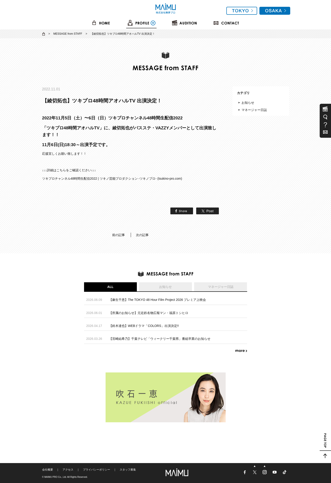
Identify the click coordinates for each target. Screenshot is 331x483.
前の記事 (118, 235)
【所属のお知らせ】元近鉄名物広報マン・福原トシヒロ (148, 313)
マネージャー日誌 (254, 110)
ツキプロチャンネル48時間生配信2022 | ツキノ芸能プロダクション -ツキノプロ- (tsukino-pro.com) (112, 178)
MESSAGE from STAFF (67, 33)
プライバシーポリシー (96, 469)
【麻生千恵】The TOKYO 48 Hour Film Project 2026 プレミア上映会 (157, 300)
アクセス (68, 469)
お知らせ (248, 102)
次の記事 (142, 235)
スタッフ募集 (128, 469)
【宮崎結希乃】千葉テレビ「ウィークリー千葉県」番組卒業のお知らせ (159, 339)
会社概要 (47, 469)
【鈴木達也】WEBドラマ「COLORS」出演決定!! (144, 326)
